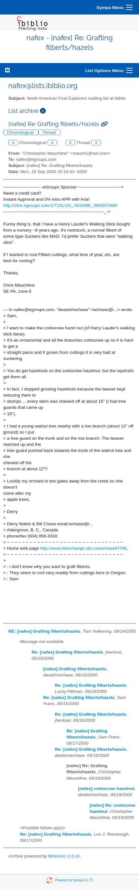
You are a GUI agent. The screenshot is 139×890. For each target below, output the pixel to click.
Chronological (21, 132)
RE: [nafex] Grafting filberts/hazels (44, 631)
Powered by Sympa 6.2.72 (74, 880)
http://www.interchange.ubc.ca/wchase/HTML (84, 548)
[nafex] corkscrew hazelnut (106, 788)
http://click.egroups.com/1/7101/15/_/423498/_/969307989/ (60, 205)
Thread (49, 132)
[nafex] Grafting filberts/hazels (74, 668)
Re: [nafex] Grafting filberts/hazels (67, 652)
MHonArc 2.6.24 (64, 856)
